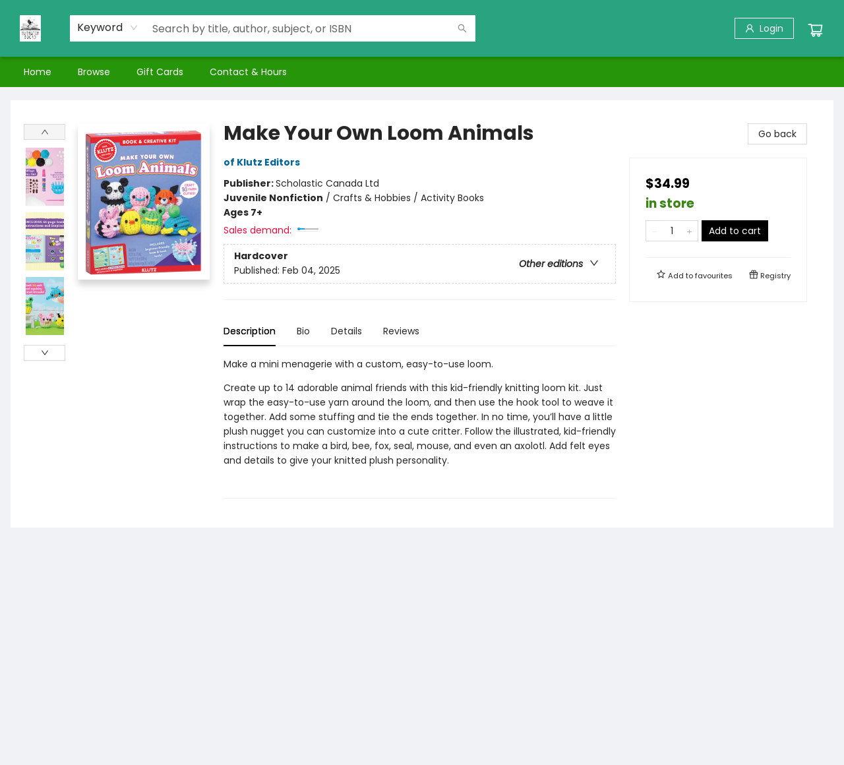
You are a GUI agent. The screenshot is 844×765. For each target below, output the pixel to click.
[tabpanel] (420, 428)
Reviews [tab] (401, 331)
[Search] (462, 28)
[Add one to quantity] (689, 231)
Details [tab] (346, 331)
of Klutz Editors (264, 162)
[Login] (764, 28)
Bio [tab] (303, 331)
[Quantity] (672, 230)
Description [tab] (250, 331)
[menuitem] (38, 72)
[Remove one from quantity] (654, 231)
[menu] (422, 72)
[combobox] (108, 27)
